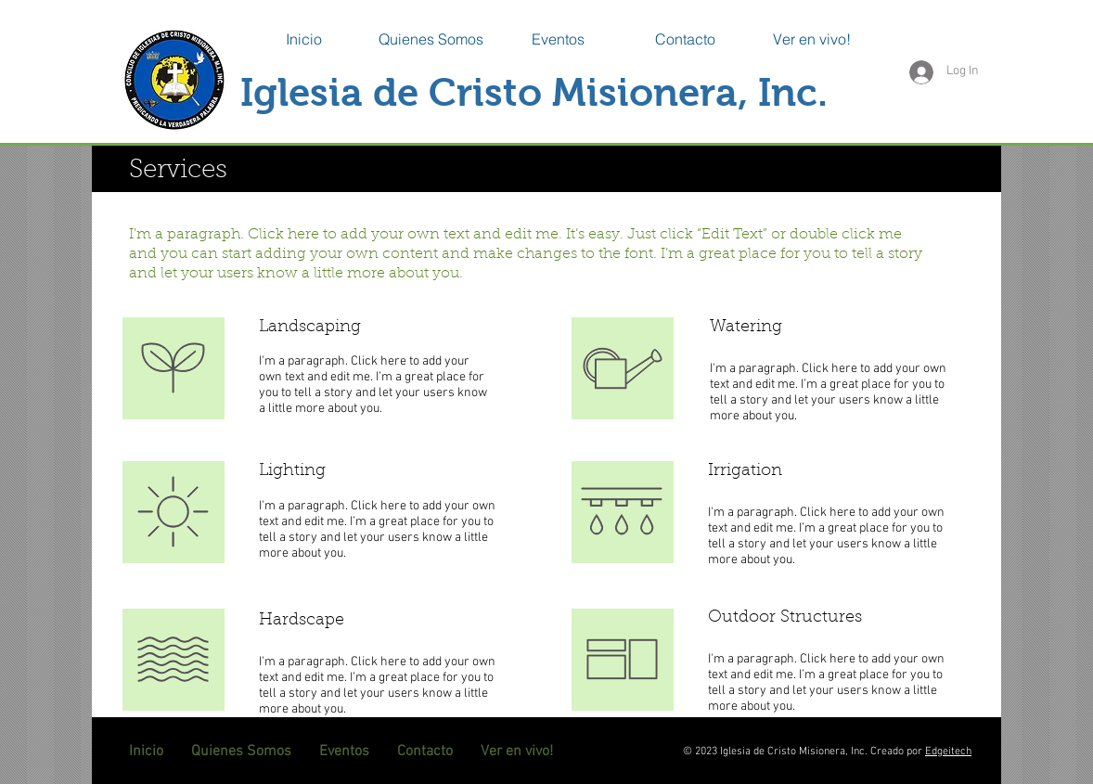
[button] (431, 39)
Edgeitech (948, 751)
